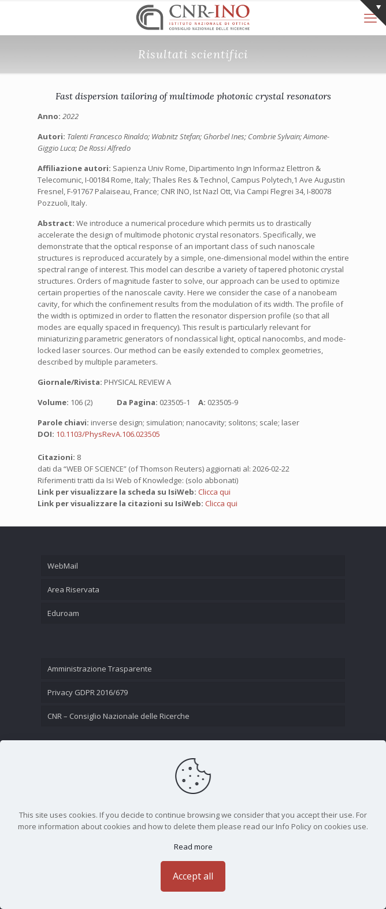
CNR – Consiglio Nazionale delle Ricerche (118, 716)
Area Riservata (73, 589)
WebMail (62, 566)
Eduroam (63, 613)
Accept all (193, 876)
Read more (193, 846)
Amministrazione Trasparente (99, 668)
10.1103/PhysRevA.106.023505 (108, 434)
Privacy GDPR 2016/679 (87, 692)
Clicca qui (214, 492)
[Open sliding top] (373, 13)
